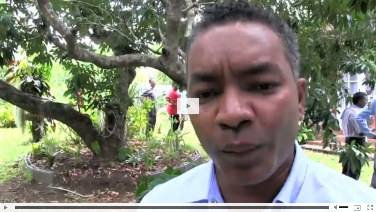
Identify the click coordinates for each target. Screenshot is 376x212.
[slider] (172, 207)
